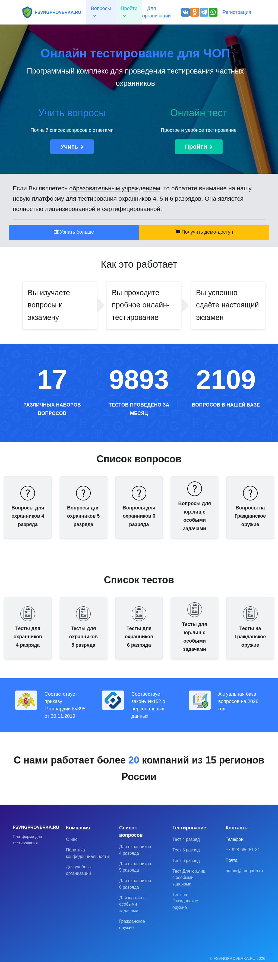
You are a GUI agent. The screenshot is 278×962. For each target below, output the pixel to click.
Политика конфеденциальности (83, 853)
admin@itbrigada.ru (243, 870)
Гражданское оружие (132, 924)
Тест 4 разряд (186, 839)
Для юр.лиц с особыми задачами (132, 904)
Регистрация (237, 12)
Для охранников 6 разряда (135, 884)
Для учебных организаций (78, 870)
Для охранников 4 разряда (135, 850)
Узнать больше (74, 232)
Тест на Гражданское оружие (185, 901)
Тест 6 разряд (186, 860)
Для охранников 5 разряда (135, 867)
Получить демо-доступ (204, 232)
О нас (71, 839)
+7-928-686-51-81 (243, 849)
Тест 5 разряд (186, 850)
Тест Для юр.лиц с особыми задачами (189, 877)
